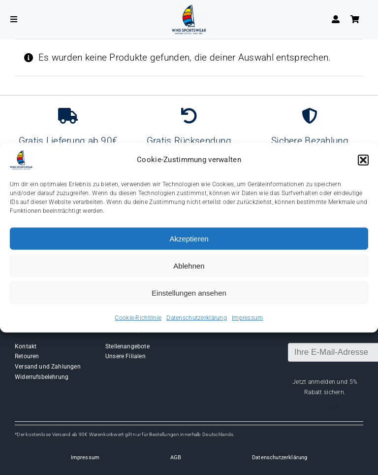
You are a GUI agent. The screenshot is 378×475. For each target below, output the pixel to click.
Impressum (247, 317)
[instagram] (334, 407)
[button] (363, 160)
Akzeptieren (188, 238)
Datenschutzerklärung (196, 317)
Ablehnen (188, 265)
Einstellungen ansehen (189, 292)
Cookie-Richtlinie (138, 317)
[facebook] (316, 407)
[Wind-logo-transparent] (189, 9)
